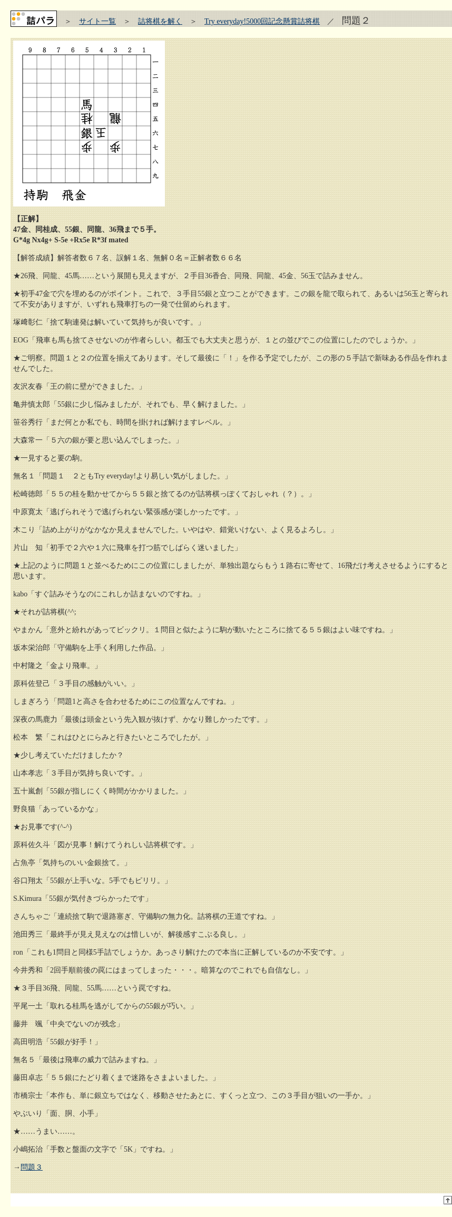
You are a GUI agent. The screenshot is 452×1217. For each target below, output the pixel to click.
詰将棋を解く (160, 21)
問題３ (32, 1167)
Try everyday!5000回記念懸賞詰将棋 (262, 21)
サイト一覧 (97, 21)
